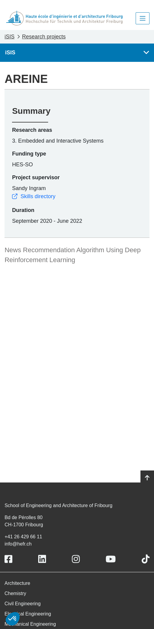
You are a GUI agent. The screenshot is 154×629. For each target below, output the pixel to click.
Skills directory (33, 196)
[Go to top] (147, 477)
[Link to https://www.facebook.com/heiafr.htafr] (8, 559)
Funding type (29, 154)
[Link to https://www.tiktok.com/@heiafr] (145, 559)
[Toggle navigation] (142, 18)
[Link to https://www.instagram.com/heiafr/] (76, 559)
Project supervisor (36, 177)
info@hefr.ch (18, 543)
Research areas (32, 130)
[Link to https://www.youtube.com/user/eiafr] (111, 559)
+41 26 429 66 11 (23, 536)
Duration (23, 210)
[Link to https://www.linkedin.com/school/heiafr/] (42, 559)
